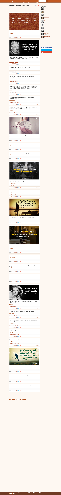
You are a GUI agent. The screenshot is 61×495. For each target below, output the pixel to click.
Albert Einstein (46, 7)
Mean (13, 92)
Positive (18, 35)
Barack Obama (46, 10)
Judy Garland (11, 304)
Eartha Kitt (11, 332)
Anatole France (11, 277)
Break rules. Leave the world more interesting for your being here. (22, 153)
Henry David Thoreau (12, 183)
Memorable (16, 325)
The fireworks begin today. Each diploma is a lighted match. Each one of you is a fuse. (23, 376)
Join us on (46, 47)
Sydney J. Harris (11, 313)
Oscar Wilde (11, 110)
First (10, 399)
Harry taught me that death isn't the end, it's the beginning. (20, 67)
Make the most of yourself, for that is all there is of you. (19, 255)
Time (16, 112)
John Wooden (11, 33)
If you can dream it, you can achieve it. (16, 190)
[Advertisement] (24, 9)
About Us (40, 492)
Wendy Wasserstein (12, 79)
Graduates (16, 147)
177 (11, 317)
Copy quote (14, 37)
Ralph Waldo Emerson (12, 257)
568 (11, 222)
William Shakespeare (47, 36)
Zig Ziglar (10, 192)
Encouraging (14, 81)
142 (11, 271)
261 (11, 371)
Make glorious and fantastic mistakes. (16, 144)
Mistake (14, 147)
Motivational (14, 35)
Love (10, 62)
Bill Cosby (10, 90)
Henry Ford (11, 267)
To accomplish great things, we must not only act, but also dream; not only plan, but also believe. (23, 276)
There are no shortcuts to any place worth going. (18, 339)
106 (11, 261)
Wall (16, 315)
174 (11, 308)
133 (11, 281)
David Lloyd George (12, 100)
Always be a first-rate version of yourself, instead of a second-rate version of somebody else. (23, 302)
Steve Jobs (11, 136)
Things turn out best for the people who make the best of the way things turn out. (23, 31)
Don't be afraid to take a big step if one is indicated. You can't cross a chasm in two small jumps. (22, 98)
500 (11, 187)
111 (11, 345)
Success (18, 102)
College (15, 71)
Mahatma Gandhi (46, 23)
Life (13, 138)
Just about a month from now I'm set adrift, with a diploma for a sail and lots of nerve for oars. (23, 321)
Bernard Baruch (11, 367)
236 (11, 140)
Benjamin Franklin (46, 17)
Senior (13, 71)
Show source (37, 37)
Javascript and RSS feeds (31, 492)
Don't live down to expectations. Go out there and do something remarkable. (21, 77)
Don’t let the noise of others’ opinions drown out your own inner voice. (22, 217)
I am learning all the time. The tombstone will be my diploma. (21, 330)
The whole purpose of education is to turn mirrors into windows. (21, 311)
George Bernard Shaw (47, 33)
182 (11, 252)
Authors (19, 492)
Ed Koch (10, 377)
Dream (17, 81)
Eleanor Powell (11, 386)
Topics (19, 493)
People (15, 92)
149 (11, 114)
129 (11, 196)
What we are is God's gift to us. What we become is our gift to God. (22, 385)
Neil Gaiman (11, 145)
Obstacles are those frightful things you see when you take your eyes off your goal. (23, 266)
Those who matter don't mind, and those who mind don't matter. (21, 366)
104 (11, 336)
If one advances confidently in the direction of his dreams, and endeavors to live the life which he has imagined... (23, 181)
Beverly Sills (11, 341)
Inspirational (11, 35)
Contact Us (40, 493)
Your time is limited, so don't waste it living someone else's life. (21, 135)
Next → (24, 399)
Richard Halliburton (12, 323)
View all (42, 39)
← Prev (13, 399)
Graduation (10, 71)
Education (14, 112)
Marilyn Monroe (46, 30)
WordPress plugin (30, 493)
